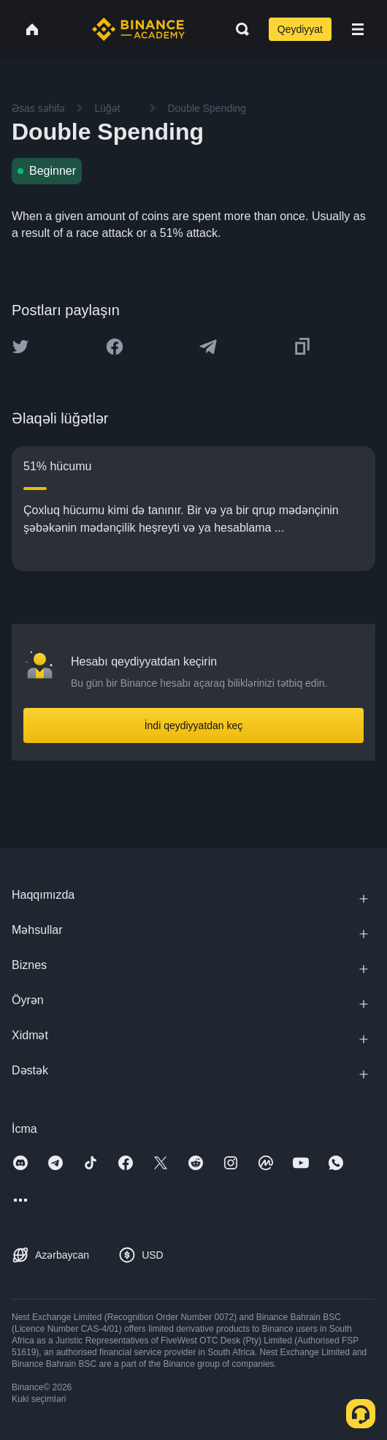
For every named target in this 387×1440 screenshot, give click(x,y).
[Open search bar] (238, 29)
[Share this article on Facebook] (114, 346)
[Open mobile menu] (357, 29)
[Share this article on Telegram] (208, 346)
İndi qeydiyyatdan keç (194, 725)
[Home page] (138, 29)
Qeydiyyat (300, 29)
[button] (358, 29)
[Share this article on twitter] (20, 346)
